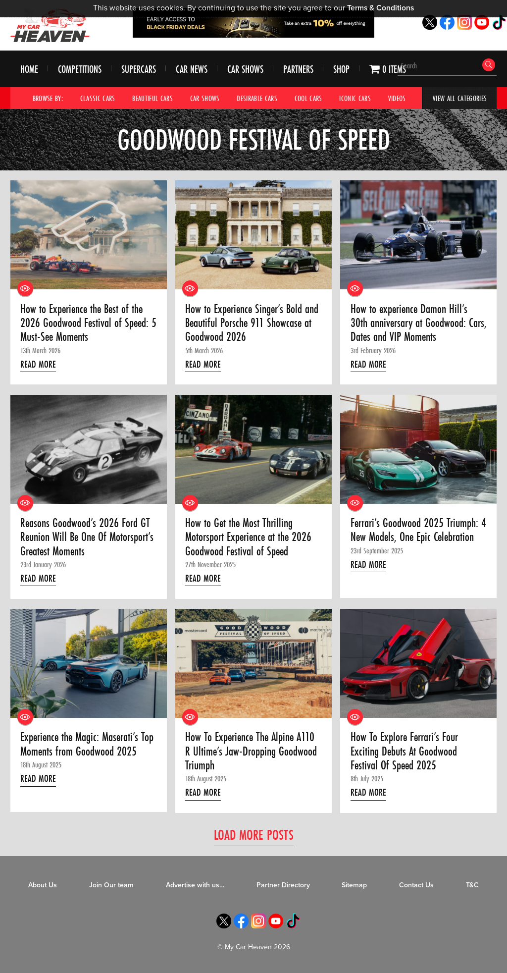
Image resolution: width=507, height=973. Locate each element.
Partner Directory (283, 885)
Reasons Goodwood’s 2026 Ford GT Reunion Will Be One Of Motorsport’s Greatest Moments (86, 537)
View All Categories (460, 98)
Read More (38, 364)
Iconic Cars (355, 98)
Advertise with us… (195, 885)
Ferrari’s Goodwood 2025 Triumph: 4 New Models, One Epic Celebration (418, 530)
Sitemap (354, 885)
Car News (191, 69)
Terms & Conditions (380, 7)
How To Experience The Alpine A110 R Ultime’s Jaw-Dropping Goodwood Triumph (251, 751)
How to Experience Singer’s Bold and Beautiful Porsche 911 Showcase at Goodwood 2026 (251, 323)
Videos (397, 98)
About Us (42, 885)
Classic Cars (97, 98)
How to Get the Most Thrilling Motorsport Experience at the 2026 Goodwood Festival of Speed (248, 537)
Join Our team (111, 885)
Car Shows (245, 69)
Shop (341, 69)
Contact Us (416, 885)
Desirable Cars (257, 98)
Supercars (138, 69)
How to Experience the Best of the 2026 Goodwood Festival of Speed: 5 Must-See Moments (88, 323)
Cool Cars (308, 98)
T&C (472, 885)
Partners (298, 69)
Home (29, 69)
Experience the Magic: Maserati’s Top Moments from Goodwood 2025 (86, 744)
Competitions (79, 69)
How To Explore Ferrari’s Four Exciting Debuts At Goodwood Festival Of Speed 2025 (404, 751)
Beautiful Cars (152, 98)
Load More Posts (254, 834)
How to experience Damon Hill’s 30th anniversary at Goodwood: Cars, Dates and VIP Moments (419, 323)
